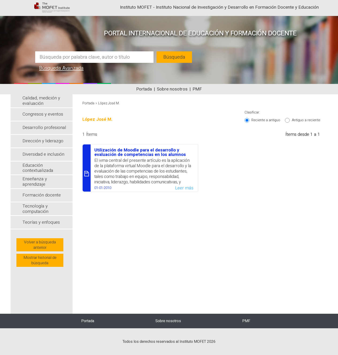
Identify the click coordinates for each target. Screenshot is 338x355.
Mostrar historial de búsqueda (40, 260)
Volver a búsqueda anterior (40, 244)
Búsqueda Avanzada (61, 68)
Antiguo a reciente (306, 120)
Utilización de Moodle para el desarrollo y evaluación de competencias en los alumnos (140, 152)
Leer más (184, 188)
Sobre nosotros (172, 89)
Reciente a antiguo (265, 120)
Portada (144, 89)
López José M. (108, 103)
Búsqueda (174, 57)
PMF (197, 89)
